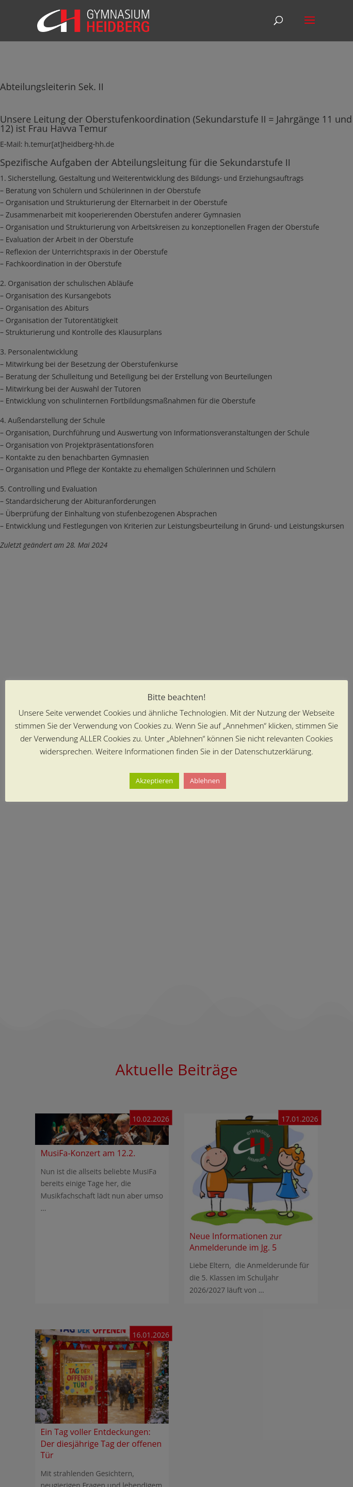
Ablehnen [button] (205, 780)
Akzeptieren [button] (154, 780)
